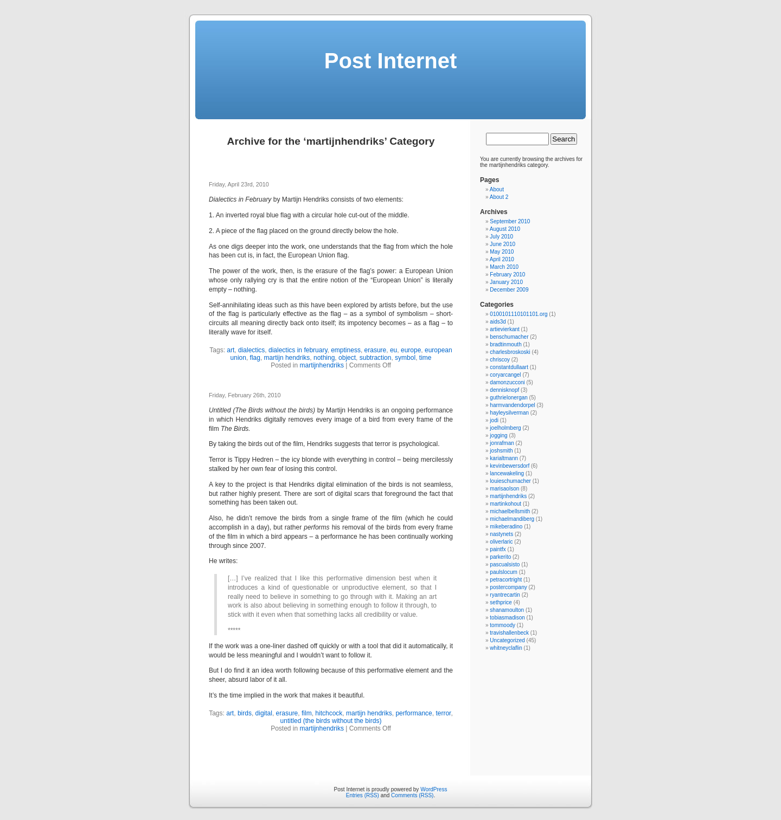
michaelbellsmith (510, 511)
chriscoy (500, 360)
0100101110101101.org (518, 314)
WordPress (433, 789)
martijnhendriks (322, 365)
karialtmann (504, 458)
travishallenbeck (509, 633)
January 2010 (506, 282)
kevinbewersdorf (509, 466)
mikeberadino (506, 527)
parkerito (500, 557)
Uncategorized (507, 640)
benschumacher (509, 337)
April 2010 (502, 259)
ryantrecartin (505, 595)
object (347, 357)
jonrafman (502, 443)
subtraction (376, 357)
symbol (405, 357)
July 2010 (501, 237)
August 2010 (505, 229)
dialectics (251, 350)
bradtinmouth (505, 344)
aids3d (497, 322)
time (425, 357)
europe (411, 350)
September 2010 (510, 221)
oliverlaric (501, 542)
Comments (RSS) (412, 795)
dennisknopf (504, 390)
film (307, 713)
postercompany (508, 587)
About (497, 189)
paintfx (497, 549)
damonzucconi (507, 382)
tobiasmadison (507, 618)
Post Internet (390, 61)
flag (255, 357)
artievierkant (504, 329)
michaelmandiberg (512, 519)
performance (413, 713)
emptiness (346, 350)
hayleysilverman (509, 413)
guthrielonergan (509, 398)
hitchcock (328, 713)
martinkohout (505, 504)
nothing (324, 357)
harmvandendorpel (512, 405)
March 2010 (504, 267)
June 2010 (502, 244)
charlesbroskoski (510, 352)
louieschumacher (510, 481)
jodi (494, 420)
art (230, 350)
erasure (375, 350)
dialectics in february (298, 350)
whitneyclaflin (506, 648)
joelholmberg (505, 428)
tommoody (502, 625)
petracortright (506, 580)
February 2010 (507, 274)
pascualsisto (505, 564)
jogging (498, 435)
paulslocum (503, 572)
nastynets (501, 534)
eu (393, 350)
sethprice (501, 602)
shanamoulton (507, 610)
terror (443, 713)
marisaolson (504, 489)
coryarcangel (505, 375)
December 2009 (509, 290)
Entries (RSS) (362, 795)
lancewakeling (507, 473)
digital (263, 713)
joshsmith (501, 451)
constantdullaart (509, 367)
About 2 (499, 197)
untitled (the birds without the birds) (331, 721)
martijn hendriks (287, 357)
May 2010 (502, 252)
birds (245, 713)
